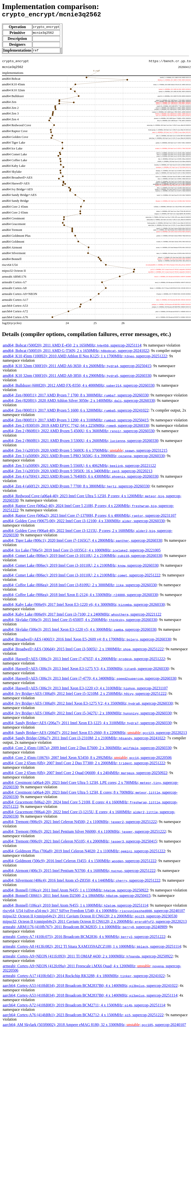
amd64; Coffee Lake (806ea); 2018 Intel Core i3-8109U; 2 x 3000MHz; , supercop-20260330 (80, 586)
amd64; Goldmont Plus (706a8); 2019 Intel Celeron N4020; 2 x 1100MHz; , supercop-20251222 (84, 852)
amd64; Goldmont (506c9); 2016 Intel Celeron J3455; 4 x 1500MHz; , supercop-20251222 (79, 862)
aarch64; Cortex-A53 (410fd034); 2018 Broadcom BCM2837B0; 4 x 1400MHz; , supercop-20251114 (90, 997)
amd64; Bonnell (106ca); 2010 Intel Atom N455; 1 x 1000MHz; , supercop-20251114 (75, 907)
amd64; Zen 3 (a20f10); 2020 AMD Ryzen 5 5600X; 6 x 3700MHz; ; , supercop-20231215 (85, 452)
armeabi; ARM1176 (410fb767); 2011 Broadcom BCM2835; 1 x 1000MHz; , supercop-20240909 (85, 928)
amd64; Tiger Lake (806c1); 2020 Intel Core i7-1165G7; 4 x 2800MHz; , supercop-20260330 (82, 542)
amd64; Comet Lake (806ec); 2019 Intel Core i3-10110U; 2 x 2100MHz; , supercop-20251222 (81, 577)
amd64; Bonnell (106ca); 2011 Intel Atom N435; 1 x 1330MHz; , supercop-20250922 (75, 892)
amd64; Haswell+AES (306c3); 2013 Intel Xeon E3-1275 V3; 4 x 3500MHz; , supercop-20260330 (86, 670)
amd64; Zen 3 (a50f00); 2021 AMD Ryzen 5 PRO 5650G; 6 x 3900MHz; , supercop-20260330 (84, 457)
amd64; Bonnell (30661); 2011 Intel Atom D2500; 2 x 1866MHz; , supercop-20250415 (76, 897)
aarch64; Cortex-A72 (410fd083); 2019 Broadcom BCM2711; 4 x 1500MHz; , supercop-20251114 (84, 1006)
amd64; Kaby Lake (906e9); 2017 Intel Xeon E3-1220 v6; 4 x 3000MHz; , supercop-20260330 (84, 606)
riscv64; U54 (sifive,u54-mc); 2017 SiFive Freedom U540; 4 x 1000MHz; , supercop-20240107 (94, 912)
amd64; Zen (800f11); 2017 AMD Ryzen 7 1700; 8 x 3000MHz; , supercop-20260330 (76, 396)
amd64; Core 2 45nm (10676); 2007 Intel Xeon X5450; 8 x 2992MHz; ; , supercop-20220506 (87, 759)
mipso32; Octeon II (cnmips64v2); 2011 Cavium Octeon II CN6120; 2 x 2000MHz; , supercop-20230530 (90, 917)
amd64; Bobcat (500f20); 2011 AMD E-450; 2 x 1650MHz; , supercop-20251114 (72, 347)
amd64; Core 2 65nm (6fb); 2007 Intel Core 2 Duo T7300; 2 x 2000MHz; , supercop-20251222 (84, 764)
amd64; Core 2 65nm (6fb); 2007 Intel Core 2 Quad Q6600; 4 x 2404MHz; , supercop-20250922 (85, 774)
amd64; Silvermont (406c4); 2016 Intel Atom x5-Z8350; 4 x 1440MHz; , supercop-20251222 (81, 882)
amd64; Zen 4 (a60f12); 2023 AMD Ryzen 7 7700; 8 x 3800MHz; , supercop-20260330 (76, 487)
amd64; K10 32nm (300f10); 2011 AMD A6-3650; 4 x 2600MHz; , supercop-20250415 (77, 367)
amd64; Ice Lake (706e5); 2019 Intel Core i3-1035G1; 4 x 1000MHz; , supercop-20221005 (82, 552)
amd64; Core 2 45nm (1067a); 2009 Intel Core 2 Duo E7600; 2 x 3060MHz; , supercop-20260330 (87, 749)
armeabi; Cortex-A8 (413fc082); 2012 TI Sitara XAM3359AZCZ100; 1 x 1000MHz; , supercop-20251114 (92, 948)
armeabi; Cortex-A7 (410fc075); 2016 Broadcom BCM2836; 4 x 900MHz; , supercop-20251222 (84, 938)
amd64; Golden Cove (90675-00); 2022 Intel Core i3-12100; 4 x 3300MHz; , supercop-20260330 (84, 522)
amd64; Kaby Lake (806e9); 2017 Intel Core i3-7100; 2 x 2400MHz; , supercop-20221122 (82, 616)
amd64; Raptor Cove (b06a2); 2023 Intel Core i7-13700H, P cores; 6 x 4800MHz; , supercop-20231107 (89, 517)
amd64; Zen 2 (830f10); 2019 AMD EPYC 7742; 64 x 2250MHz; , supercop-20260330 (76, 427)
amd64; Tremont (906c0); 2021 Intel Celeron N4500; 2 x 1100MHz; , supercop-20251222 (80, 823)
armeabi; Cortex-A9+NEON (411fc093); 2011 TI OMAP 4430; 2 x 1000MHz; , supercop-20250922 (88, 958)
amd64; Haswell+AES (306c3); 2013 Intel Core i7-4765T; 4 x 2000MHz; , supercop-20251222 (84, 660)
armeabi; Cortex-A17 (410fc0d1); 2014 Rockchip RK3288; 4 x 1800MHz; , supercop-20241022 (84, 977)
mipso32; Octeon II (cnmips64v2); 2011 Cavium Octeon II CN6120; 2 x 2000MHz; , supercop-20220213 (95, 923)
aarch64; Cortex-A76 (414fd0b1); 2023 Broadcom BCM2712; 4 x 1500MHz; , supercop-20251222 (83, 1016)
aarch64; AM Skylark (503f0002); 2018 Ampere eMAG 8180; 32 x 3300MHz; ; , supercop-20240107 (94, 1026)
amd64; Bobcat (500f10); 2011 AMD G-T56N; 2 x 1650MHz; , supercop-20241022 (76, 352)
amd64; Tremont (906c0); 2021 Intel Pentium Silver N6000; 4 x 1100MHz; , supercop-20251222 (84, 833)
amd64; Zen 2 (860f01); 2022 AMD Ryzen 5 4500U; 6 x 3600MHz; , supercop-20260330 (78, 432)
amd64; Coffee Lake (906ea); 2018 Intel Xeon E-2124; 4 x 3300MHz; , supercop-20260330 (80, 596)
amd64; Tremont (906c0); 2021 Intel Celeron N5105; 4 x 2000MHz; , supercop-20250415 (80, 843)
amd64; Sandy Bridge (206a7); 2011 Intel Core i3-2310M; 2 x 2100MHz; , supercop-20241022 (84, 739)
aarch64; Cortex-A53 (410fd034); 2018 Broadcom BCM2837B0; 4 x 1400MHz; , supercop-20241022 (90, 987)
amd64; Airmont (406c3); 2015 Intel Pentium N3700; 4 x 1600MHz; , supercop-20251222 (79, 872)
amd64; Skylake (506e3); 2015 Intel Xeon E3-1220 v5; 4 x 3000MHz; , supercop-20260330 (79, 631)
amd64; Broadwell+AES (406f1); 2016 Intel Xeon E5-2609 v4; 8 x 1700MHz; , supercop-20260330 (87, 641)
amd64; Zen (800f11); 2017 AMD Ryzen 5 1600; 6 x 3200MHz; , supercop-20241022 (76, 412)
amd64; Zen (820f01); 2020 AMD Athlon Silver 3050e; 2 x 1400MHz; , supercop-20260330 (79, 402)
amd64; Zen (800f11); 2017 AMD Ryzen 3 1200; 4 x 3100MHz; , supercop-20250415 (76, 421)
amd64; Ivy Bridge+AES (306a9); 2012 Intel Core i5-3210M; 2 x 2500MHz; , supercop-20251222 (85, 695)
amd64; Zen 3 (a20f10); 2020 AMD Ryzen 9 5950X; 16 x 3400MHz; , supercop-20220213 (77, 472)
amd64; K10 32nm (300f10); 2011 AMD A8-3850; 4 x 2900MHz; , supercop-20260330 (77, 377)
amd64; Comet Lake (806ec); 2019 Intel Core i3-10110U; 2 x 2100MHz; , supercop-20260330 (82, 557)
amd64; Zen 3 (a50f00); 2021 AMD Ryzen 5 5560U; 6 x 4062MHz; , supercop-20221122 (79, 467)
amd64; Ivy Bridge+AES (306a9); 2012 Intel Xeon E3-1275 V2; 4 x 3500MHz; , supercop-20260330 (88, 705)
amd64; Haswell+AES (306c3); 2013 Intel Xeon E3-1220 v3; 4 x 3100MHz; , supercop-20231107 (85, 689)
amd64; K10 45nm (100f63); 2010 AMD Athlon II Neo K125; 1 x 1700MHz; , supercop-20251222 (85, 357)
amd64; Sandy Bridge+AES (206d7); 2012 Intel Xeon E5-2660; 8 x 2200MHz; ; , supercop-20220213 (95, 734)
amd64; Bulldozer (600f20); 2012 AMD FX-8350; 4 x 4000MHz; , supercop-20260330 (78, 387)
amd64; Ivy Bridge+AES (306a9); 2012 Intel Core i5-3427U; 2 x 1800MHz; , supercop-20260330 (87, 714)
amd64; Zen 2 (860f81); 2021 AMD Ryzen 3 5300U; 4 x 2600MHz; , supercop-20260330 (80, 442)
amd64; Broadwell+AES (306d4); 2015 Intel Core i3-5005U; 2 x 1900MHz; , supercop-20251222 (83, 650)
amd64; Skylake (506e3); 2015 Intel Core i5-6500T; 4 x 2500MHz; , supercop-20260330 (80, 621)
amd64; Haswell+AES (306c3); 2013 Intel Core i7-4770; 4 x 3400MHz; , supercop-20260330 (89, 680)
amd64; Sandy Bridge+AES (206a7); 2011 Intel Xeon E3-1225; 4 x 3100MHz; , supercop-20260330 (87, 724)
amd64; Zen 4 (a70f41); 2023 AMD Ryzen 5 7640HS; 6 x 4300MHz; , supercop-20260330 (80, 478)
